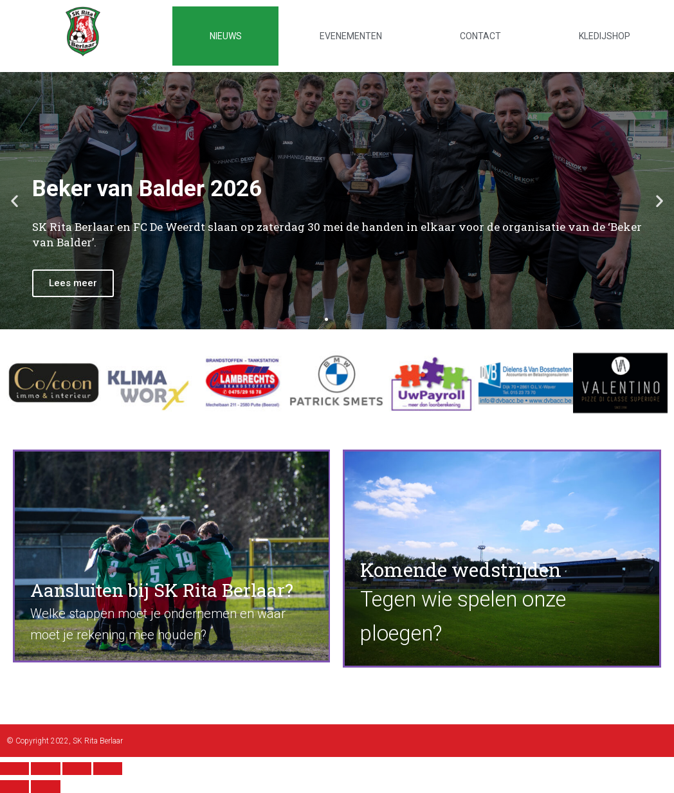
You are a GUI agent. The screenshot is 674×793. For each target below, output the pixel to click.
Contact (480, 36)
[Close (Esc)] (14, 768)
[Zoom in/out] (107, 768)
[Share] (45, 768)
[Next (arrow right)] (45, 786)
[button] (326, 319)
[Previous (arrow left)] (14, 786)
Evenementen (351, 36)
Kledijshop (604, 36)
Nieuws (226, 36)
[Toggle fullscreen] (76, 768)
